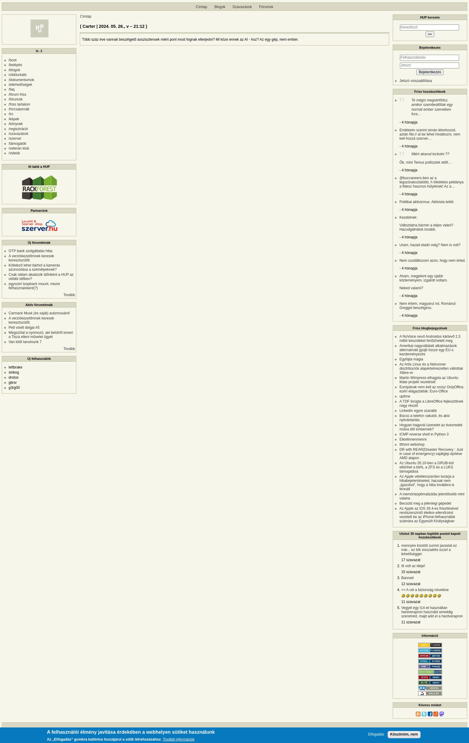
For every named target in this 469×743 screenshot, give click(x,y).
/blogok (14, 70)
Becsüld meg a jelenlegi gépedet (425, 503)
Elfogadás (376, 734)
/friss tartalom (19, 104)
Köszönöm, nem (404, 734)
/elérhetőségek (20, 85)
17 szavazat (410, 560)
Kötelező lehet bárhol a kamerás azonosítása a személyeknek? (34, 267)
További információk (178, 740)
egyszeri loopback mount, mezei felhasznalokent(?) (34, 286)
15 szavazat (410, 572)
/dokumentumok (21, 80)
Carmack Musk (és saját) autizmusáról (39, 313)
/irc (11, 114)
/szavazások (18, 134)
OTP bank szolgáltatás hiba (31, 251)
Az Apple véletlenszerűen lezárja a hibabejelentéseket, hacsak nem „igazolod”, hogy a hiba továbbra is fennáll (426, 482)
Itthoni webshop (411, 444)
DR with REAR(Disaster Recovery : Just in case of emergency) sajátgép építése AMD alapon (431, 453)
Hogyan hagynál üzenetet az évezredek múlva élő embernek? (430, 427)
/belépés (15, 65)
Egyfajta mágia (411, 359)
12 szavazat (410, 584)
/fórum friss (17, 94)
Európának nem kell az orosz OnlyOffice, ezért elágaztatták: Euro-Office (431, 389)
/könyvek (16, 124)
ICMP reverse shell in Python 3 (424, 434)
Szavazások (242, 7)
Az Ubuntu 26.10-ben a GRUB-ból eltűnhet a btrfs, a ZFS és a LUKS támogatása (426, 467)
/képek (14, 119)
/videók (14, 153)
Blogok (220, 7)
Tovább (69, 295)
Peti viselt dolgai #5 (24, 327)
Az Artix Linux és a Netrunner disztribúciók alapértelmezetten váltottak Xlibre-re (431, 368)
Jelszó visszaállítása (415, 81)
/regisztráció (18, 129)
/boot (13, 60)
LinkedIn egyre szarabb (418, 411)
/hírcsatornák (19, 109)
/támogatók (17, 143)
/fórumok (16, 99)
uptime (404, 396)
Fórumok (266, 7)
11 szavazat (410, 602)
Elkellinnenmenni (413, 439)
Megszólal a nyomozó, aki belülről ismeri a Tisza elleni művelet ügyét (41, 335)
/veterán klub (19, 148)
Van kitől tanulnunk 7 (25, 342)
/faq (12, 89)
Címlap (201, 7)
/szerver (15, 138)
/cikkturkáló (18, 75)
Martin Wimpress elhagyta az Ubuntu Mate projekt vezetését (428, 380)
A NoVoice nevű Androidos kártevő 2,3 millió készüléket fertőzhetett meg (429, 338)
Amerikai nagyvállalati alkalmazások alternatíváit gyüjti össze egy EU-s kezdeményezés (428, 350)
